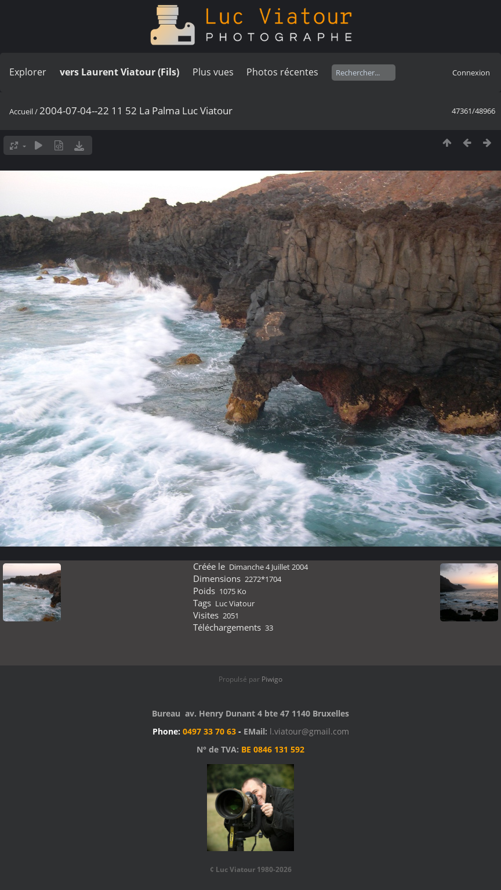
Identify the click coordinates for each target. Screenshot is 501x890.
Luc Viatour (235, 603)
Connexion (471, 72)
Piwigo (272, 679)
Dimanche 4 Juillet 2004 (268, 567)
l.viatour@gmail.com (309, 731)
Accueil (21, 111)
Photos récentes (282, 72)
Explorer (27, 72)
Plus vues (213, 72)
